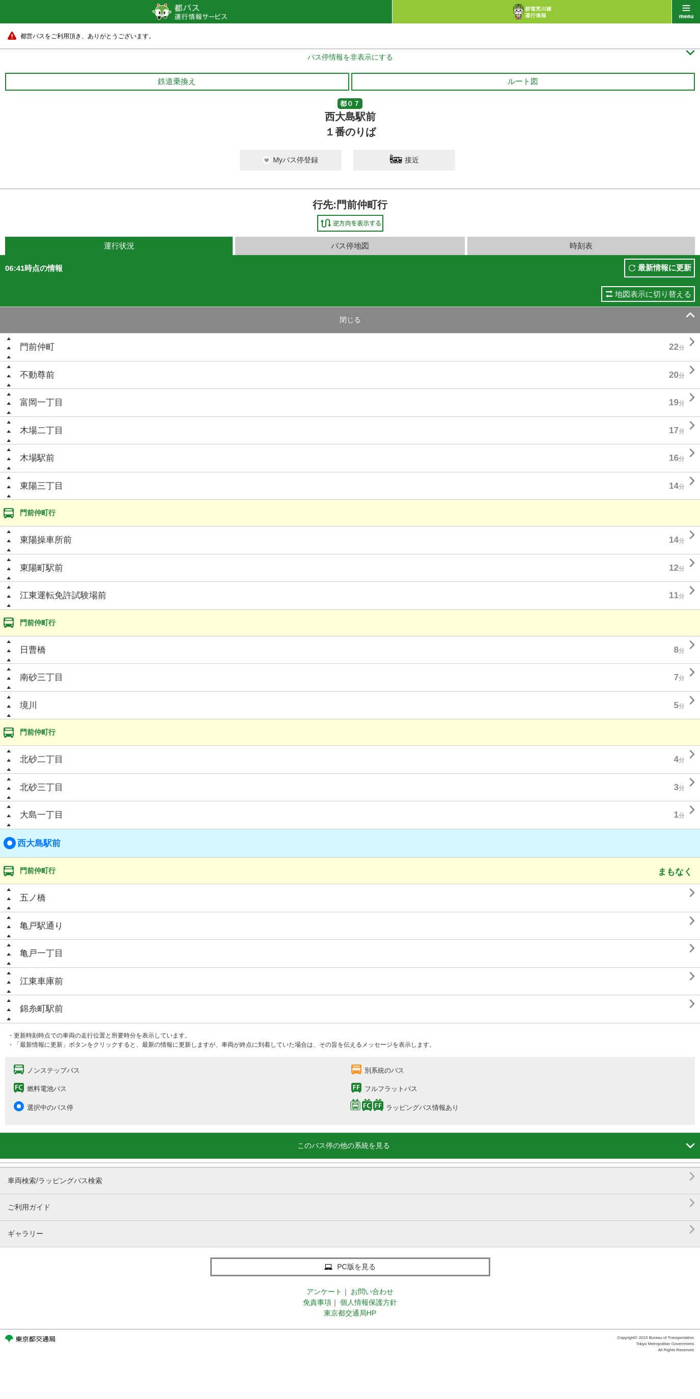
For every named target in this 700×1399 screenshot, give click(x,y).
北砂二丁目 (41, 759)
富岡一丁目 (41, 402)
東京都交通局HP (350, 1313)
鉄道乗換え (177, 81)
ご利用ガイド (351, 1203)
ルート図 (523, 81)
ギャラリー (351, 1230)
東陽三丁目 (41, 486)
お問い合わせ (372, 1292)
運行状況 (119, 245)
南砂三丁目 (41, 677)
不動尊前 (37, 375)
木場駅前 (37, 458)
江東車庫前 (41, 981)
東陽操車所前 (46, 540)
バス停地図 (350, 245)
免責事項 (317, 1302)
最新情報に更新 (664, 267)
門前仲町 (37, 347)
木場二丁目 (41, 430)
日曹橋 (33, 650)
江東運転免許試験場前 (63, 595)
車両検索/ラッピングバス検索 (351, 1177)
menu (686, 11)
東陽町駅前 (41, 568)
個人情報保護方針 (368, 1302)
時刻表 (581, 245)
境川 (28, 705)
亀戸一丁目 (41, 953)
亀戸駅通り (41, 926)
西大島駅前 (32, 843)
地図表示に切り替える (653, 294)
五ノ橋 (33, 898)
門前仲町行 (37, 513)
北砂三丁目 (41, 787)
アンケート (324, 1292)
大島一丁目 (41, 815)
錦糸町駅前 (41, 1009)
